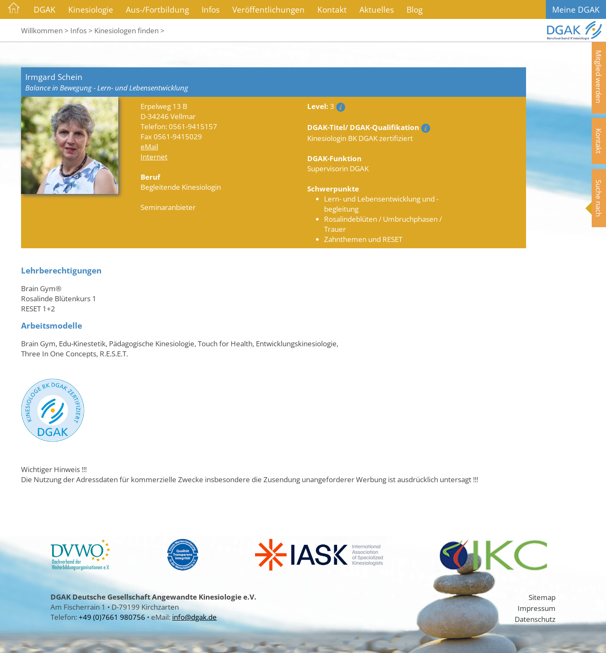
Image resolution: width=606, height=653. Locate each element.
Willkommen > (45, 30)
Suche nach (599, 198)
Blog (415, 9)
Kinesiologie (90, 9)
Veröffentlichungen (268, 9)
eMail (149, 146)
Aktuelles (376, 9)
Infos (211, 9)
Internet (154, 156)
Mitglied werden (599, 76)
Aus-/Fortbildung (157, 9)
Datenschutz (535, 619)
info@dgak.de (194, 617)
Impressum (537, 608)
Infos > (81, 30)
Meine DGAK (576, 9)
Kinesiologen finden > (129, 30)
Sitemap (542, 597)
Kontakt (332, 9)
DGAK (45, 9)
